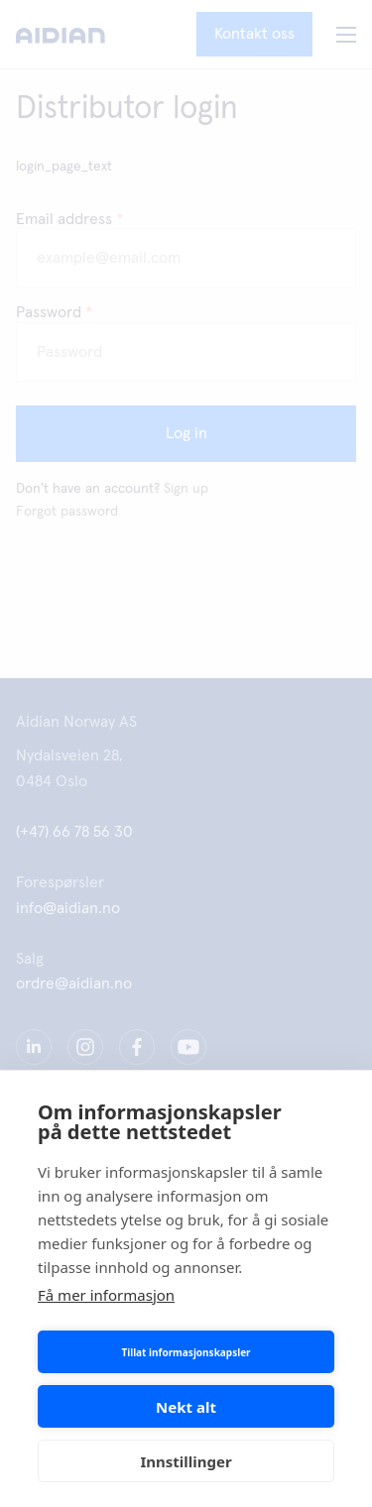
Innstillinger (185, 1461)
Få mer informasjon (106, 1295)
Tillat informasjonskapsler (185, 1352)
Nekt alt (186, 1407)
